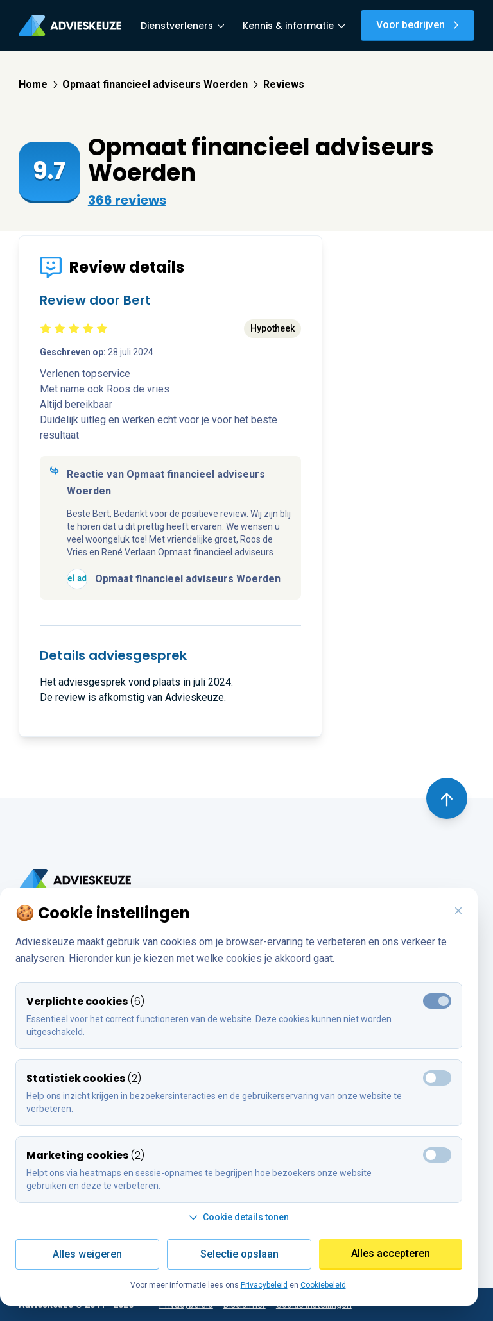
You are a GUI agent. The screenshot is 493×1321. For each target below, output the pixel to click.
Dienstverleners (183, 25)
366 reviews (127, 200)
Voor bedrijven (417, 25)
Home (38, 84)
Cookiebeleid (323, 1285)
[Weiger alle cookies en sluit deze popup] (458, 911)
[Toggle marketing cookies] (437, 1078)
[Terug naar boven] (446, 798)
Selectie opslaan (239, 1254)
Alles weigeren (87, 1254)
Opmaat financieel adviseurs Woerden (160, 84)
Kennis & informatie (294, 25)
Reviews (283, 84)
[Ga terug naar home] (75, 880)
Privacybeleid (264, 1285)
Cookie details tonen (239, 1217)
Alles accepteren (390, 1253)
